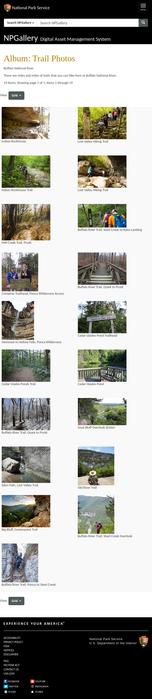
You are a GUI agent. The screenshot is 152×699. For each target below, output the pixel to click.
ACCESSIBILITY (12, 638)
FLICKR (10, 691)
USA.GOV (9, 673)
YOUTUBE (38, 681)
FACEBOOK (11, 681)
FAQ (6, 661)
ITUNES (36, 691)
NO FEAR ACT (11, 665)
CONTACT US (11, 669)
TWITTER (11, 686)
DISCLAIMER (11, 654)
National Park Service (106, 639)
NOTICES (9, 650)
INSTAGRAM (39, 686)
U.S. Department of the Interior (113, 643)
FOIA (6, 646)
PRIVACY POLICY (13, 642)
